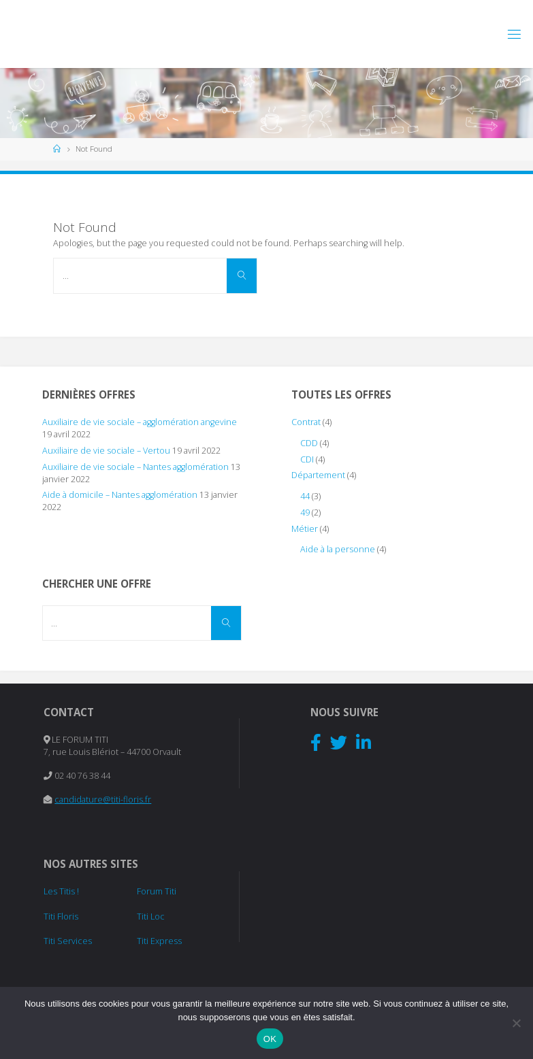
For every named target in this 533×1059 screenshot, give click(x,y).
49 (305, 512)
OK (269, 1039)
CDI (307, 459)
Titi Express (159, 941)
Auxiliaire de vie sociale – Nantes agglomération (135, 467)
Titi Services (68, 941)
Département (318, 475)
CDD (309, 443)
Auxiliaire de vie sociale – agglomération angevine (139, 422)
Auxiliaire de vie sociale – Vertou (106, 450)
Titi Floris (61, 916)
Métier (304, 529)
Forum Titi (156, 891)
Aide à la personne (337, 549)
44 (305, 496)
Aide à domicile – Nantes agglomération (119, 495)
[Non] (516, 1023)
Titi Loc (151, 916)
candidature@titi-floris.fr (102, 799)
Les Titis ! (61, 891)
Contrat (306, 422)
